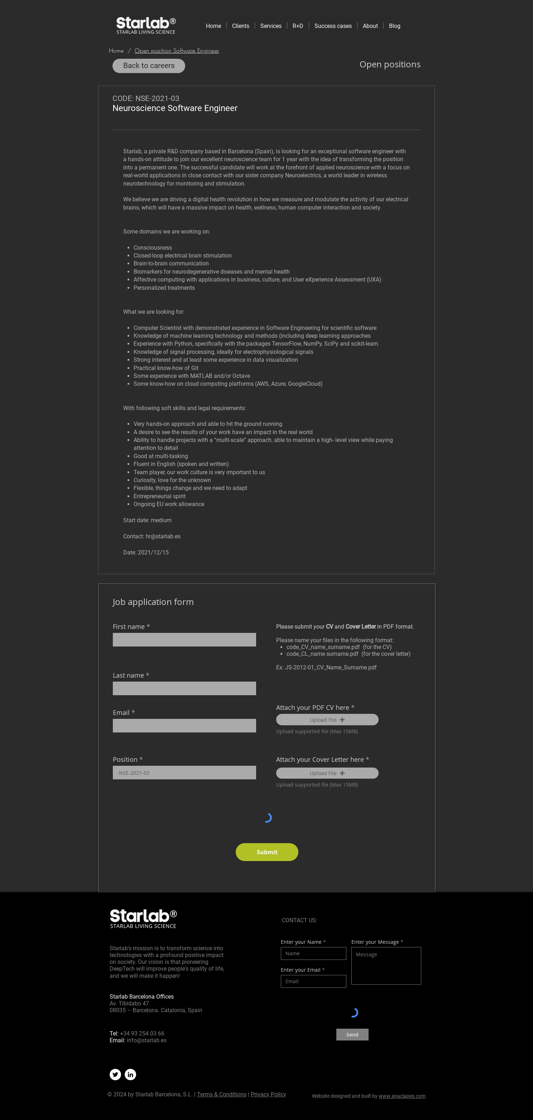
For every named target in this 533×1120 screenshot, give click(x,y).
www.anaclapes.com (402, 1096)
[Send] (352, 1034)
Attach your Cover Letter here (320, 759)
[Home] (116, 50)
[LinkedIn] (130, 1074)
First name (129, 626)
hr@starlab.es (163, 536)
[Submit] (267, 852)
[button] (327, 719)
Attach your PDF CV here (312, 707)
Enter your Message (375, 941)
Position (125, 759)
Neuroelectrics (303, 175)
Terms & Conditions (221, 1094)
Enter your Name (301, 941)
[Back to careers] (148, 66)
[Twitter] (115, 1074)
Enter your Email (301, 969)
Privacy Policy (268, 1094)
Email (121, 712)
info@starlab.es (147, 1040)
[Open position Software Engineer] (177, 50)
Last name (128, 675)
